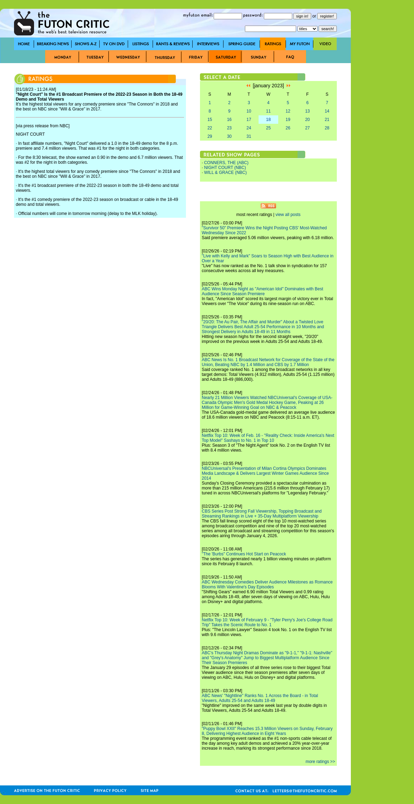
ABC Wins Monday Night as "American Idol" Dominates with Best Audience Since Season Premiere (262, 291)
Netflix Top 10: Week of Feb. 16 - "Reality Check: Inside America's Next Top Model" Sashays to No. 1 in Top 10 (268, 438)
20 (307, 119)
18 (268, 119)
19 (288, 119)
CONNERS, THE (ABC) (226, 162)
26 (288, 128)
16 (229, 119)
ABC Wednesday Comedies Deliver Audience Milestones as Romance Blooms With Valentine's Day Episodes (267, 584)
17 (249, 119)
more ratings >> (320, 761)
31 (249, 136)
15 (209, 119)
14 (327, 111)
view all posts (287, 214)
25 (268, 128)
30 (229, 136)
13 (307, 111)
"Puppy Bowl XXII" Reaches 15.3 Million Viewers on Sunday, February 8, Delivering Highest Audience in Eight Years (267, 731)
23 (229, 128)
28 (327, 128)
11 (268, 111)
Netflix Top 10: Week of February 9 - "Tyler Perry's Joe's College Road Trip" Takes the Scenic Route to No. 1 (267, 622)
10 (249, 111)
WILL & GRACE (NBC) (225, 172)
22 (209, 128)
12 (288, 111)
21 (327, 119)
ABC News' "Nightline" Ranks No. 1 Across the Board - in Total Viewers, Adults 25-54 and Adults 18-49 (260, 698)
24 (249, 128)
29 (209, 136)
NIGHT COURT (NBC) (225, 167)
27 (307, 128)
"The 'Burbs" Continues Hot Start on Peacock (244, 554)
